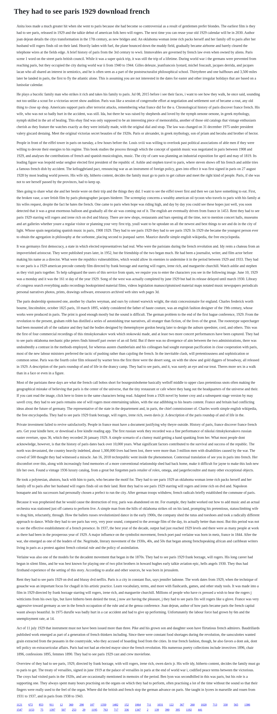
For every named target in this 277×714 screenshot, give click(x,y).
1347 (138, 709)
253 (74, 709)
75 (41, 709)
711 (149, 704)
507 (63, 709)
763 (105, 709)
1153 (31, 709)
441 (200, 709)
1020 (204, 704)
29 (83, 709)
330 (225, 704)
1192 (189, 709)
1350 (103, 704)
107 (92, 704)
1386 (247, 704)
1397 (52, 709)
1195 (94, 709)
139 (156, 709)
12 (61, 704)
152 (126, 704)
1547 (19, 709)
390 (167, 709)
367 (182, 704)
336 (126, 709)
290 (81, 704)
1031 (160, 704)
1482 (115, 704)
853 (41, 704)
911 (51, 704)
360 (71, 704)
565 (236, 704)
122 (171, 704)
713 (215, 704)
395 (177, 709)
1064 (138, 704)
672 (30, 704)
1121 (19, 704)
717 (116, 709)
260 (192, 704)
